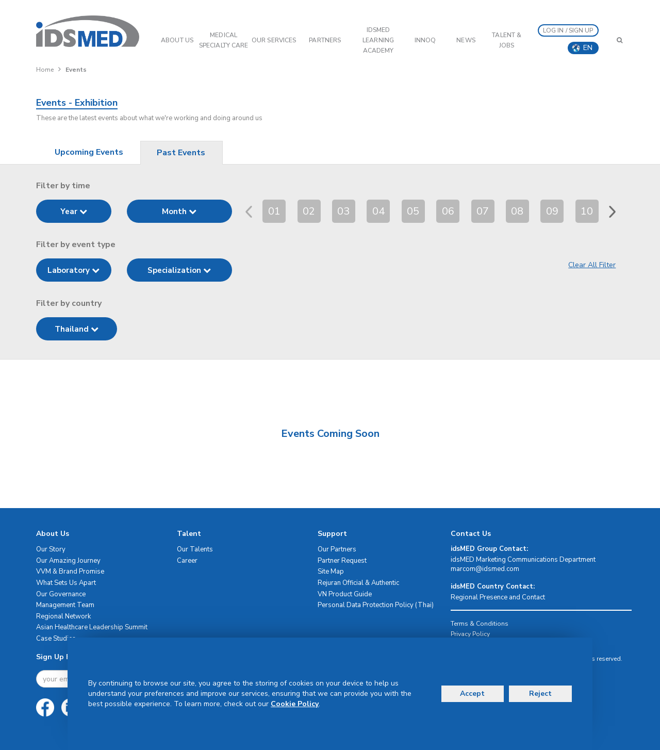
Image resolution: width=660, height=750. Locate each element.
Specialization (179, 270)
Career (187, 560)
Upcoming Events (89, 152)
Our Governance (61, 594)
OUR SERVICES (274, 40)
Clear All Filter (592, 265)
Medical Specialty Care (223, 40)
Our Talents (195, 549)
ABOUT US (177, 40)
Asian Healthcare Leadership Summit (91, 627)
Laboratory (73, 270)
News (465, 40)
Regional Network (63, 616)
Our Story (50, 549)
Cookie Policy (295, 704)
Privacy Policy (470, 634)
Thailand (76, 329)
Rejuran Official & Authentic (358, 583)
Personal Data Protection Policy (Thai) (376, 605)
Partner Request (342, 560)
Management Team (65, 605)
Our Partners (337, 549)
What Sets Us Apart (66, 583)
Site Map (331, 571)
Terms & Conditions (479, 623)
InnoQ (425, 40)
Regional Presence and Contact (498, 597)
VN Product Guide (345, 594)
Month (179, 211)
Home (45, 70)
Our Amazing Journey (68, 560)
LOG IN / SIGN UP (568, 30)
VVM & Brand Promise (70, 571)
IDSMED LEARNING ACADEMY (378, 40)
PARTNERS (325, 40)
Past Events (181, 152)
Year (73, 211)
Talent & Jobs (506, 40)
